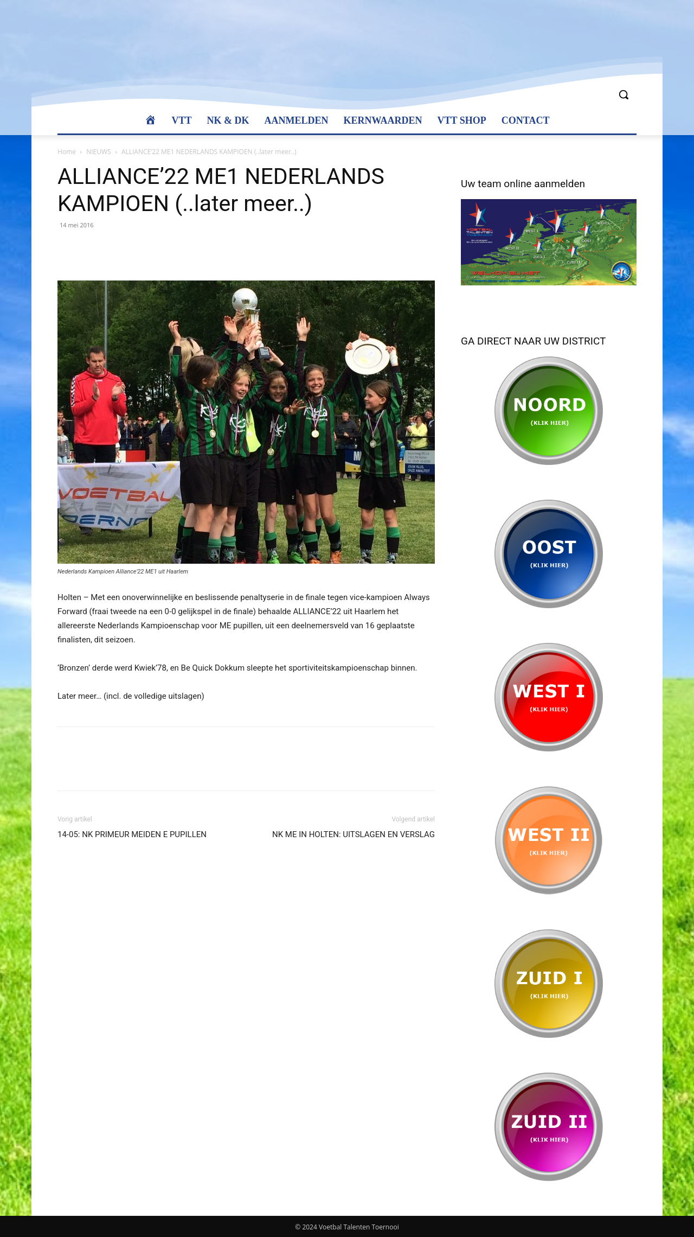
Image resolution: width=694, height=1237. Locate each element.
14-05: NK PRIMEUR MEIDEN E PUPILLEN (132, 834)
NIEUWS (98, 151)
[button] (624, 94)
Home (66, 151)
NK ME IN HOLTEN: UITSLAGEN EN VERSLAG (353, 834)
